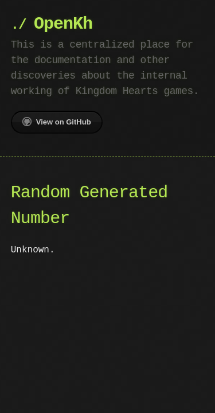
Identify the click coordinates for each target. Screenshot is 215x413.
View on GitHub (56, 121)
